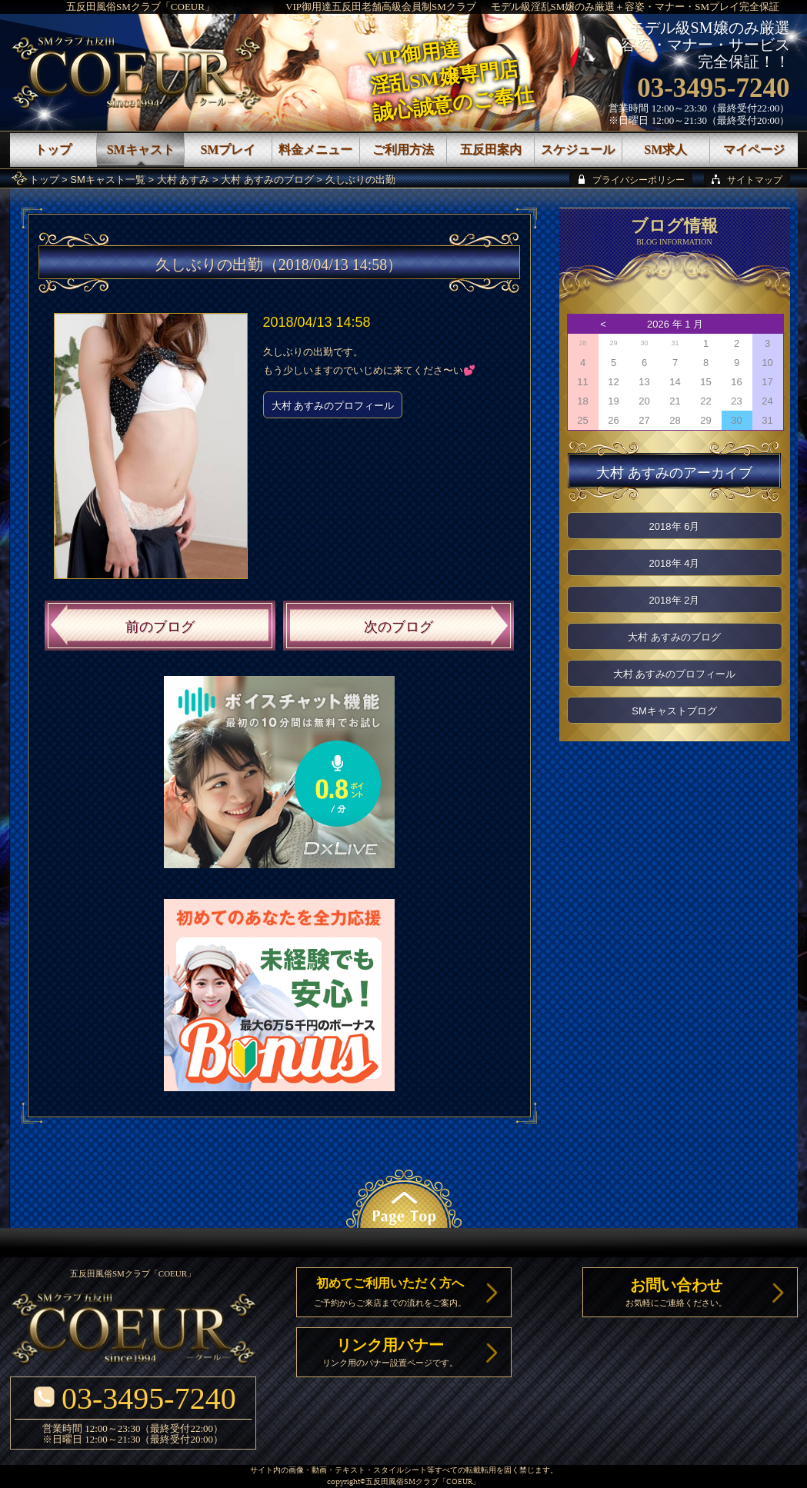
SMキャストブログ (674, 711)
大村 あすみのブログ (267, 179)
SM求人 (665, 149)
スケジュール (578, 149)
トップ (44, 179)
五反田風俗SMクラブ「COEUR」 (140, 6)
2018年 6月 (674, 526)
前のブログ (160, 626)
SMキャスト (141, 149)
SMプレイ (227, 149)
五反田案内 (491, 149)
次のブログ (398, 626)
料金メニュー (315, 149)
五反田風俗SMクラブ (402, 1482)
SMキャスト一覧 (107, 179)
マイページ (754, 149)
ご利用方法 (403, 149)
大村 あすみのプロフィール (333, 405)
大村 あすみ (183, 179)
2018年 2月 (674, 600)
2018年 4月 (674, 563)
